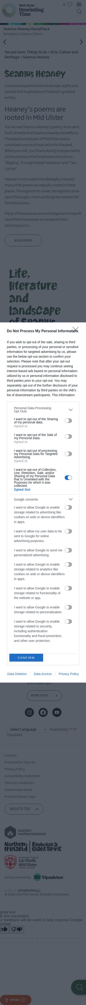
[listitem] (43, 409)
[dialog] (43, 502)
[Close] (77, 331)
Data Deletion (17, 674)
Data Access (43, 674)
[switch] (68, 420)
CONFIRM (26, 657)
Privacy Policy (69, 674)
